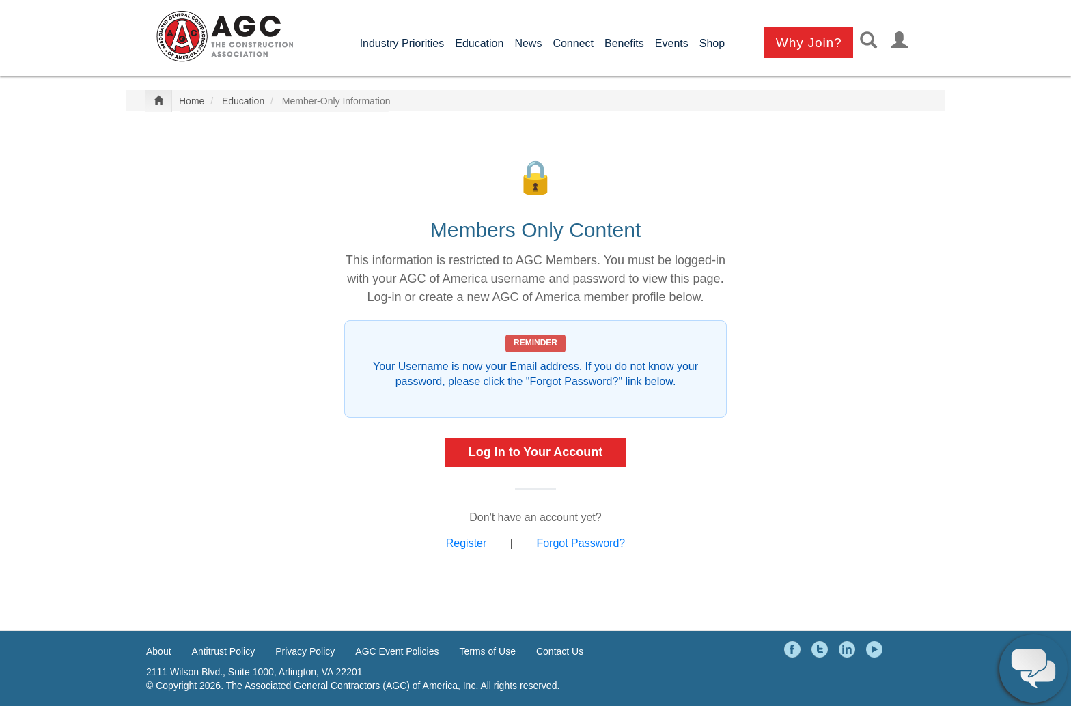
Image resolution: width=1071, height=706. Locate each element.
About (158, 651)
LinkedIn (849, 649)
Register (466, 543)
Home (191, 101)
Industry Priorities (402, 43)
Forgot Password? (580, 543)
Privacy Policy (305, 651)
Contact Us (559, 651)
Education (479, 43)
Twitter (821, 649)
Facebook (794, 649)
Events (671, 43)
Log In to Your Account (536, 452)
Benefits (624, 43)
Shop (712, 43)
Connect (573, 43)
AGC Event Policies (397, 651)
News (528, 43)
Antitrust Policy (223, 651)
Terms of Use (488, 651)
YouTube (876, 649)
